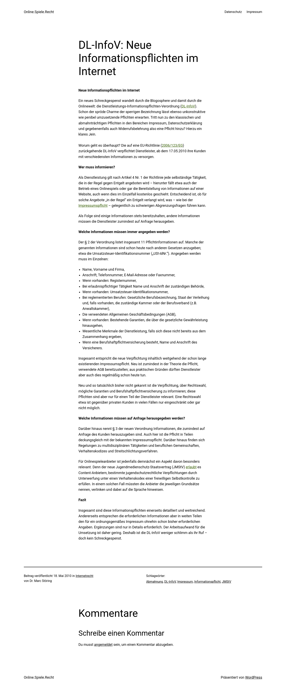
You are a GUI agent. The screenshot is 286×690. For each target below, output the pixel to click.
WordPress (253, 677)
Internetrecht (84, 576)
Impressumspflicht (93, 206)
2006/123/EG (172, 145)
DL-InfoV (188, 106)
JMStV (226, 582)
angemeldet (103, 645)
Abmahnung (154, 582)
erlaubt (191, 467)
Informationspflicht (207, 582)
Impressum (185, 582)
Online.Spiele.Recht (39, 12)
